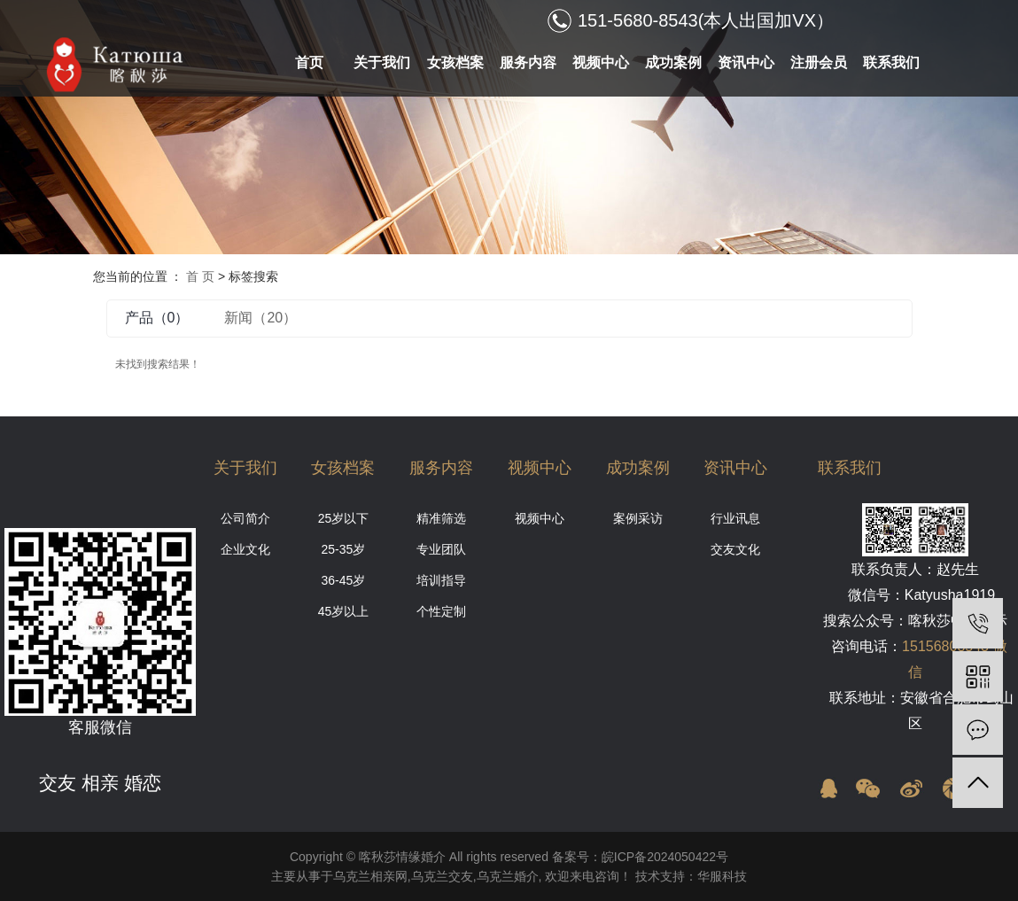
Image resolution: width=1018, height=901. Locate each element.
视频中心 (600, 62)
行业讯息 (735, 518)
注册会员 (818, 62)
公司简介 (245, 518)
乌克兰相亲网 (370, 876)
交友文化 (735, 549)
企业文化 (245, 549)
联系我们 (891, 62)
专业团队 (441, 549)
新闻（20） (260, 317)
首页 (309, 62)
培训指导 (441, 580)
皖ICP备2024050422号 (665, 857)
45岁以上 (343, 611)
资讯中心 (746, 62)
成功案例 (673, 62)
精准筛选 (441, 518)
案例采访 (638, 518)
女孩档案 (455, 62)
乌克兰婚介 (508, 876)
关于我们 (382, 62)
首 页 (200, 276)
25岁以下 (343, 518)
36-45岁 (344, 580)
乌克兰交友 (442, 876)
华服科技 (722, 876)
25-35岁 (344, 549)
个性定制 (441, 611)
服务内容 (528, 62)
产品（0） (157, 317)
